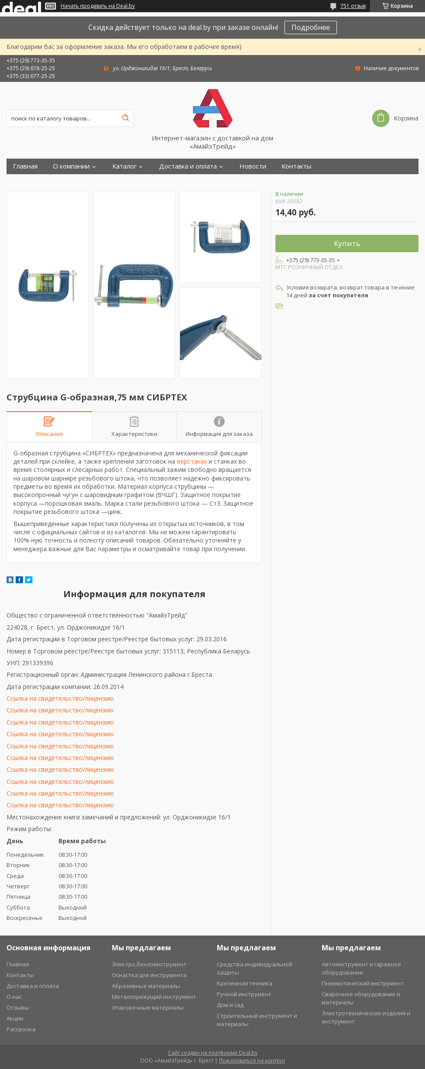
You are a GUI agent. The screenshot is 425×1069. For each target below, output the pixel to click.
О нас (14, 997)
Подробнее (310, 27)
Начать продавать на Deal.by (98, 6)
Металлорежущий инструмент (154, 997)
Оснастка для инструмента (149, 975)
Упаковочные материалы (147, 1007)
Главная (25, 166)
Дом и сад (230, 1005)
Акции (15, 1018)
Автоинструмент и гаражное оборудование (361, 968)
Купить (347, 243)
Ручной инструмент (244, 994)
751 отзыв (353, 6)
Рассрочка (21, 1029)
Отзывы (18, 1007)
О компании (71, 166)
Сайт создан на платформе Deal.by (213, 1052)
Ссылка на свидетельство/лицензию (60, 698)
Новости (252, 166)
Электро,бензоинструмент (149, 964)
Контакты (296, 166)
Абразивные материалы (146, 986)
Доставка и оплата (188, 166)
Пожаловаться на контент (252, 1060)
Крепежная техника (244, 983)
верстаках (192, 461)
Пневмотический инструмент (363, 983)
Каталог (124, 166)
